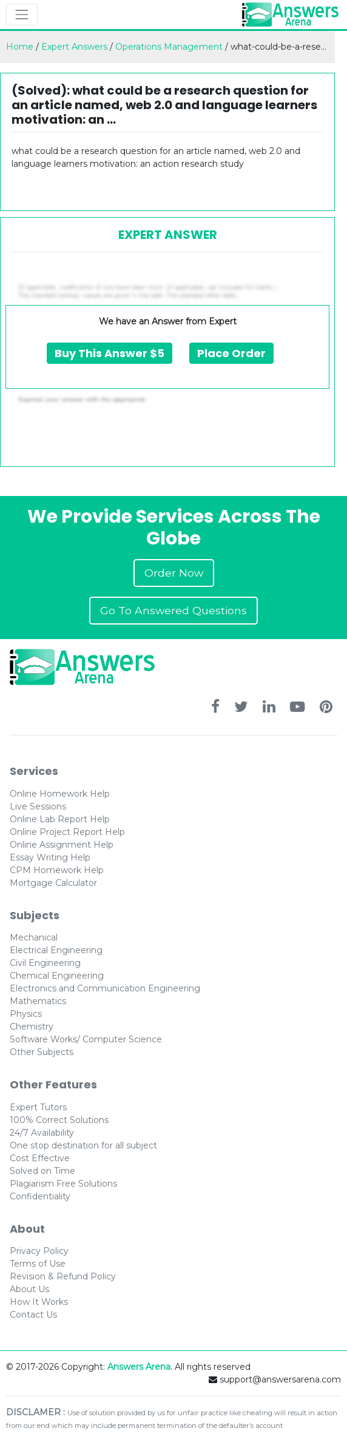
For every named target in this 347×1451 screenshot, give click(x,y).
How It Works (39, 1301)
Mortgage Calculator (53, 882)
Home (19, 46)
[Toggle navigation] (22, 14)
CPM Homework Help (57, 870)
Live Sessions (38, 806)
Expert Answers (74, 46)
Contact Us (33, 1314)
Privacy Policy (39, 1250)
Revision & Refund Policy (63, 1276)
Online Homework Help (60, 793)
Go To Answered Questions (173, 610)
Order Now (173, 572)
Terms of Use (38, 1263)
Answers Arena (138, 1366)
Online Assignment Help (61, 844)
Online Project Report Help (67, 831)
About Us (29, 1289)
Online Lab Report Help (60, 819)
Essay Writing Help (50, 857)
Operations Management (169, 46)
